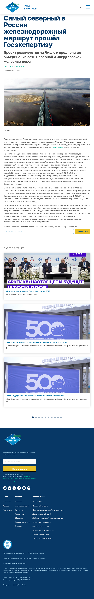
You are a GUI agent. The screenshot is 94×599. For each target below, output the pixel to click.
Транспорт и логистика (14, 67)
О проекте (7, 502)
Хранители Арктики (40, 534)
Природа (18, 526)
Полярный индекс (40, 506)
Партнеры (7, 510)
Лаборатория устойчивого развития (47, 518)
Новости (18, 502)
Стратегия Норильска (41, 522)
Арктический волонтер (42, 538)
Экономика (19, 514)
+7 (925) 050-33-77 (23, 580)
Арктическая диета (40, 526)
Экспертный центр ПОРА (17, 563)
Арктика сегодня (22, 506)
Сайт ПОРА (37, 502)
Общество (19, 518)
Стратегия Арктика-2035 (42, 530)
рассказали (57, 147)
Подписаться (82, 231)
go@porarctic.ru (38, 558)
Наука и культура (22, 522)
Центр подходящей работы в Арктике (48, 510)
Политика (19, 510)
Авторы (6, 506)
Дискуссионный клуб (41, 514)
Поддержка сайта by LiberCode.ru (15, 585)
